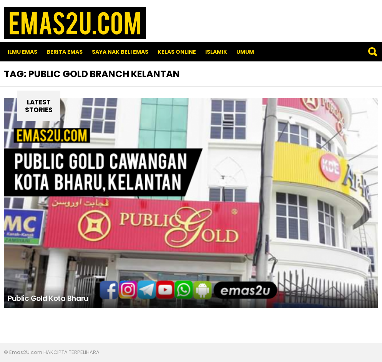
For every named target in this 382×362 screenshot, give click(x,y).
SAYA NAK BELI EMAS (120, 52)
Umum (245, 52)
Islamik (216, 52)
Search (372, 52)
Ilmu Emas (22, 52)
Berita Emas (65, 52)
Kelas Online (177, 52)
